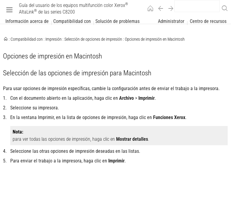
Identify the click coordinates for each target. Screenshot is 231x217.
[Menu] (9, 9)
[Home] (149, 9)
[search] (197, 6)
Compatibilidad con (72, 21)
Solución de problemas (117, 21)
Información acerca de (27, 21)
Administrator (171, 21)
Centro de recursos (208, 21)
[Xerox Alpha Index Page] (115, 125)
